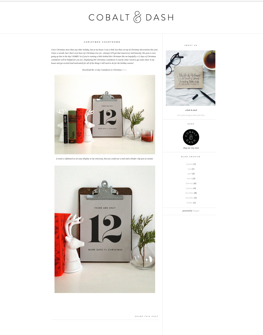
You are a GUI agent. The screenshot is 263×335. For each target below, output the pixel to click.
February (189, 183)
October (189, 203)
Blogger (196, 211)
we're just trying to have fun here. (191, 115)
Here (124, 70)
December (190, 193)
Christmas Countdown (102, 42)
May (189, 169)
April (190, 173)
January (189, 164)
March (189, 178)
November (190, 198)
